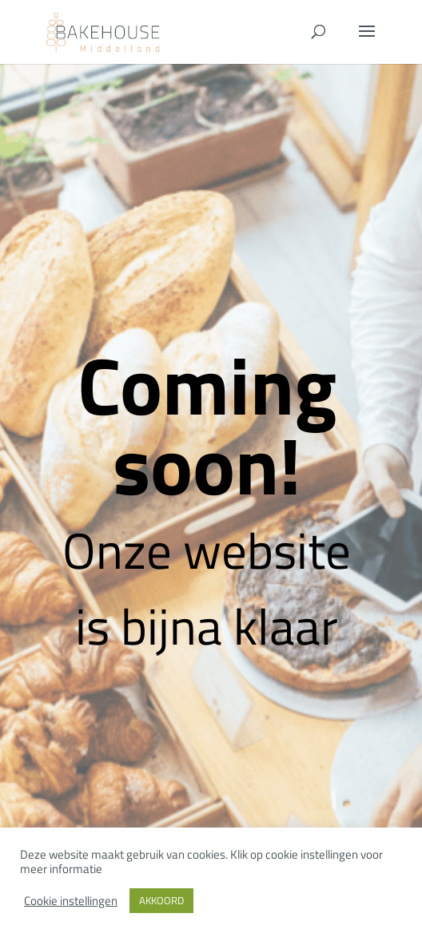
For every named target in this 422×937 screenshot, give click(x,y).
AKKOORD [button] (161, 900)
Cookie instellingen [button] (70, 901)
